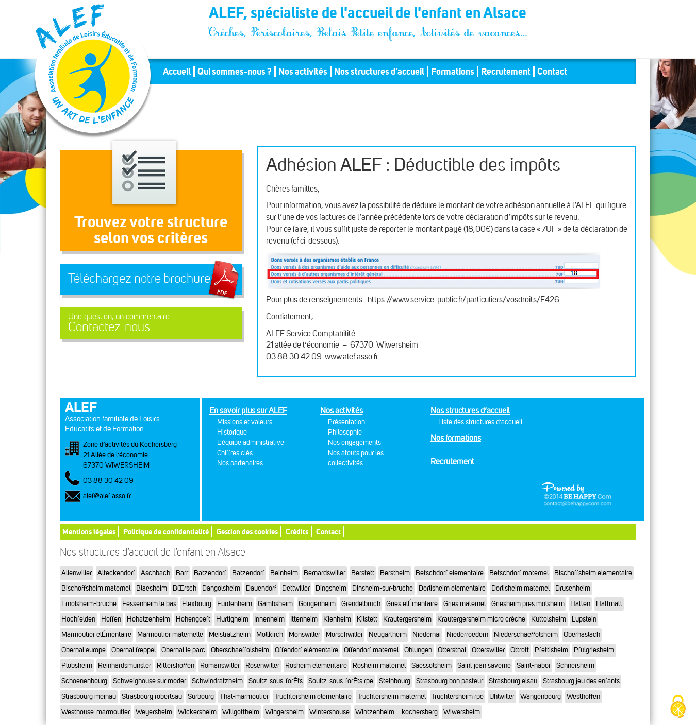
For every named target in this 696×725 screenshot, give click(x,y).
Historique (232, 432)
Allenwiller (76, 572)
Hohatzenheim (148, 619)
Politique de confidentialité (166, 532)
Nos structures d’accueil (379, 71)
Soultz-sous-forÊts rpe (340, 681)
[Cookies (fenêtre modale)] (678, 707)
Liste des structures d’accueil (480, 422)
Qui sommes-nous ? (234, 71)
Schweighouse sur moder (149, 681)
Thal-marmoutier (244, 696)
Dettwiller (296, 588)
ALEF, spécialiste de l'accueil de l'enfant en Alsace (368, 14)
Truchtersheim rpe (458, 696)
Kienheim (337, 619)
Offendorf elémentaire (306, 650)
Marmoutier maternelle (170, 634)
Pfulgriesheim (594, 650)
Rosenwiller (262, 665)
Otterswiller (488, 650)
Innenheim (269, 619)
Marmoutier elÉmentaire (96, 634)
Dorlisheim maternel (520, 588)
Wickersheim (197, 711)
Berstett (362, 572)
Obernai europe (83, 650)
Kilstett (367, 619)
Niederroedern (467, 634)
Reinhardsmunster (124, 665)
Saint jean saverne (484, 665)
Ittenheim (304, 619)
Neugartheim (388, 634)
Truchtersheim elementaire (313, 696)
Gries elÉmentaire (412, 603)
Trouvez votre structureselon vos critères (150, 229)
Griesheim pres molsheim (528, 603)
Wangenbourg (540, 696)
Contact (552, 71)
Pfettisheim (551, 650)
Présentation (346, 422)
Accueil (177, 71)
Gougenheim (317, 603)
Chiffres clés (235, 452)
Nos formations (455, 438)
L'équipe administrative (250, 442)
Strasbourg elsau (513, 681)
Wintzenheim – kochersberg (396, 711)
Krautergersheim (407, 619)
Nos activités (302, 71)
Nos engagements (354, 442)
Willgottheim (240, 711)
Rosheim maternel (379, 665)
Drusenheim (572, 588)
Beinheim (284, 572)
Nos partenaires (240, 463)
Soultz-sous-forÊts (275, 681)
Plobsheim (76, 665)
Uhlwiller (502, 696)
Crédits (297, 532)
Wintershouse (329, 711)
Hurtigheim (232, 619)
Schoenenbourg (84, 681)
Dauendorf (261, 588)
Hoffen (111, 619)
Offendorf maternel (371, 650)
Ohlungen (418, 650)
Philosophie (345, 432)
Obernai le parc (183, 650)
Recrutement (506, 71)
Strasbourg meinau (88, 696)
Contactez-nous (151, 323)
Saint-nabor (534, 665)
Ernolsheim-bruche (89, 603)
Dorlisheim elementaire (452, 588)
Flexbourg (196, 603)
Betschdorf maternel (519, 572)
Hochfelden (78, 619)
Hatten (580, 603)
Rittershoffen (175, 665)
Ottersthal (452, 650)
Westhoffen (583, 696)
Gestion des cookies (247, 532)
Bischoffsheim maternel (95, 588)
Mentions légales (88, 532)
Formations (452, 71)
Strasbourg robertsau (152, 696)
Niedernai (426, 634)
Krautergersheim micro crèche (481, 619)
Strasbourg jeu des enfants (581, 681)
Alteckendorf (116, 572)
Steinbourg (394, 681)
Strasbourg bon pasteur (449, 681)
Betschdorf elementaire (450, 572)
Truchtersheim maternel (391, 696)
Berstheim (395, 572)
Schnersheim (575, 665)
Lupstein (584, 619)
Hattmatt (609, 603)
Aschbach (155, 572)
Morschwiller (344, 634)
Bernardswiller (324, 572)
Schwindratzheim (217, 681)
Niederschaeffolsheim (526, 634)
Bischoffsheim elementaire (593, 572)
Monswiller (304, 634)
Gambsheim (275, 603)
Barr (182, 572)
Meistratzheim (230, 634)
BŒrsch (184, 588)
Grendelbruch (360, 603)
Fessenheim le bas (149, 603)
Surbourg (201, 696)
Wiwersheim (461, 711)
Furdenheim (234, 603)
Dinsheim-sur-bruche (382, 588)
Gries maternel (464, 603)
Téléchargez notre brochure (139, 278)
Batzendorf (210, 572)
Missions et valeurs (244, 422)
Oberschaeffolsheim (240, 650)
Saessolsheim (431, 665)
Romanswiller (220, 665)
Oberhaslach (582, 634)
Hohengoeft (193, 619)
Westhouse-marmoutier (95, 711)
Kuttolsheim (548, 619)
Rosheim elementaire (316, 665)
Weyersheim (154, 711)
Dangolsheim (221, 588)
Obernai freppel (133, 650)
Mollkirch (269, 634)
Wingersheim (284, 711)
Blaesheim (151, 588)
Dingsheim (331, 588)
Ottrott (519, 650)
